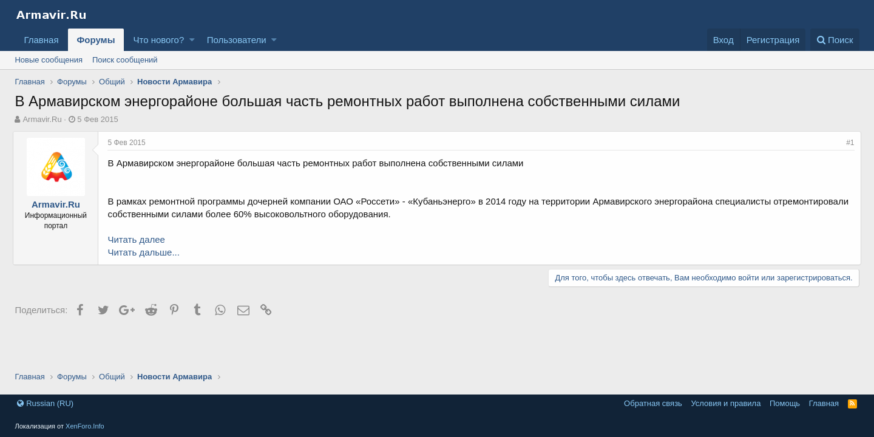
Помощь (785, 403)
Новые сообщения (49, 59)
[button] (192, 40)
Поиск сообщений (125, 59)
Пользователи (236, 40)
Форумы (96, 40)
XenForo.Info (85, 426)
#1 (848, 142)
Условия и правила (726, 403)
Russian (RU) (45, 403)
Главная (41, 40)
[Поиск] (834, 40)
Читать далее (137, 239)
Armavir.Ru (41, 119)
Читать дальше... (145, 252)
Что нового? (158, 40)
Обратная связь (653, 403)
